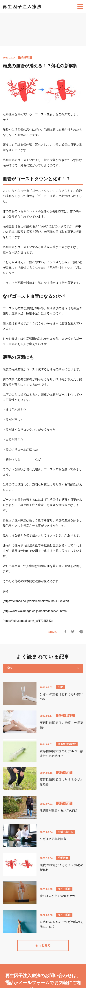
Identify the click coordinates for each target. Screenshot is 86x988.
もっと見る (43, 944)
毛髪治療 (25, 57)
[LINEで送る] (81, 633)
